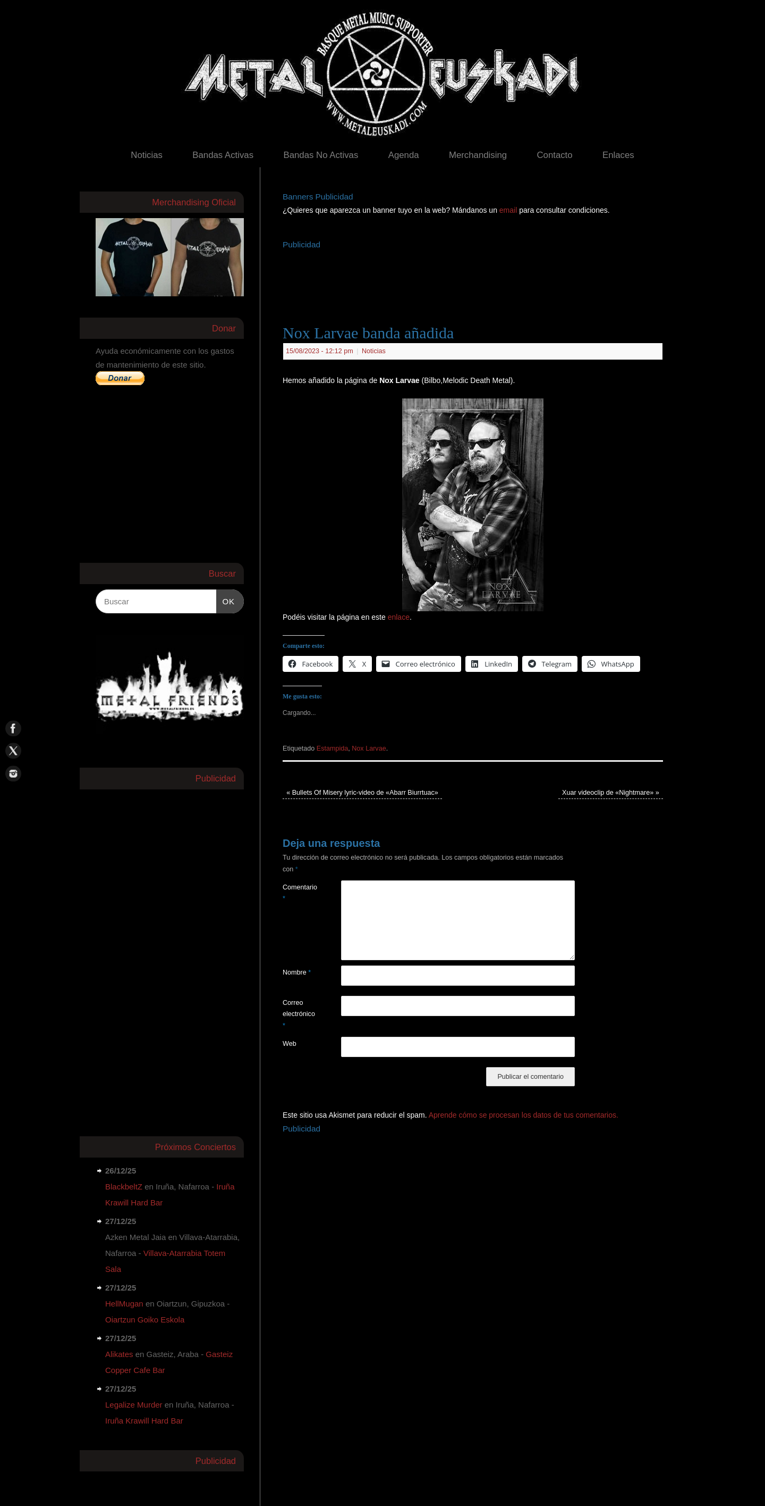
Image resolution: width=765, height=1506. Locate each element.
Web (289, 1043)
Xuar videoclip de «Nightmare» (610, 792)
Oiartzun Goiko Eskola (144, 1319)
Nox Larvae (369, 748)
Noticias (147, 155)
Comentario (297, 893)
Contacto (554, 155)
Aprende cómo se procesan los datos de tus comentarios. (523, 1115)
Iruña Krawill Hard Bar (144, 1420)
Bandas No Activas (320, 155)
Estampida (332, 748)
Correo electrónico (297, 1014)
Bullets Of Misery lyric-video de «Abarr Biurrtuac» (362, 792)
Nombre (297, 972)
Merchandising (478, 155)
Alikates (119, 1354)
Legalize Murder (134, 1404)
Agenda (403, 155)
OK (225, 600)
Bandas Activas (222, 155)
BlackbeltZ (123, 1186)
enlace (399, 617)
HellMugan (124, 1303)
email (509, 210)
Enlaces (618, 155)
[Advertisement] (476, 276)
